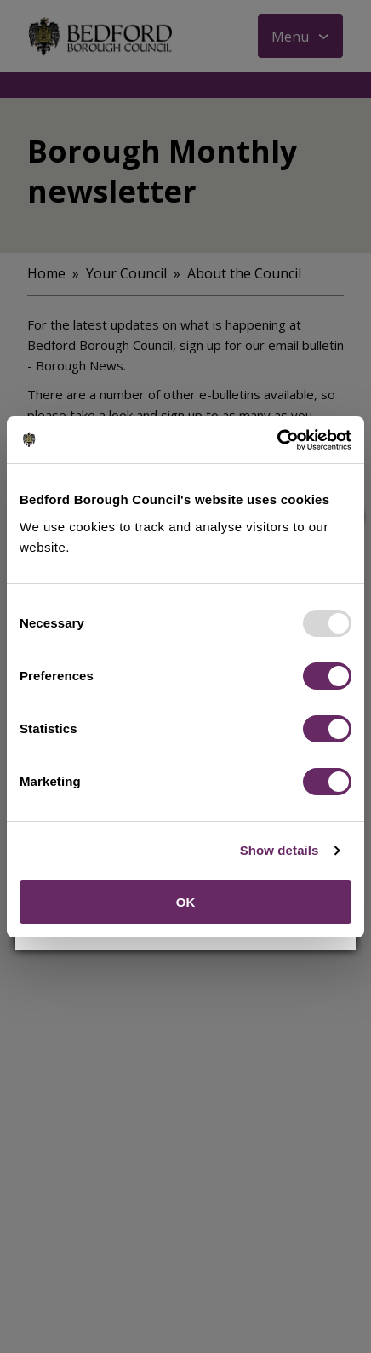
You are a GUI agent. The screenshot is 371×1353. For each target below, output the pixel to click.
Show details (279, 850)
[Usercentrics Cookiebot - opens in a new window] (277, 440)
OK (186, 902)
